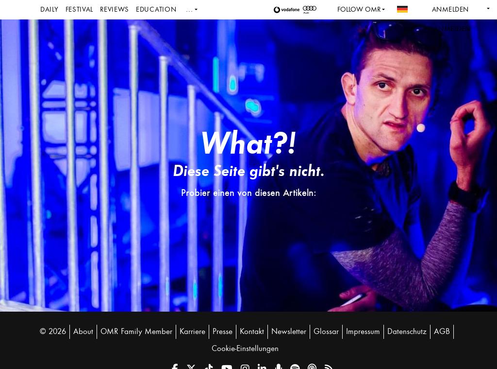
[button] (288, 9)
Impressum (363, 331)
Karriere (192, 331)
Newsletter (288, 331)
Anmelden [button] (452, 29)
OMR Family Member (136, 331)
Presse (222, 331)
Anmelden (450, 9)
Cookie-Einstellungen (245, 348)
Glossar (326, 331)
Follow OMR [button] (359, 9)
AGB (442, 331)
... (189, 9)
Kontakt (252, 331)
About (83, 331)
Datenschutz (407, 331)
